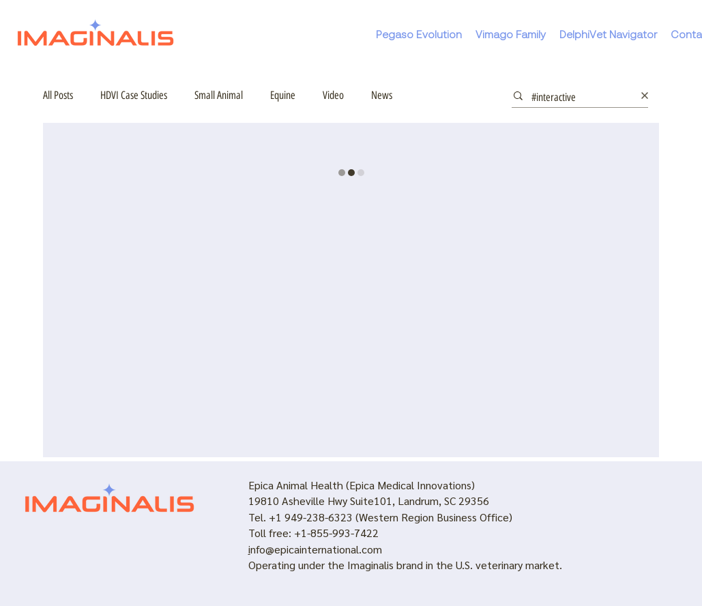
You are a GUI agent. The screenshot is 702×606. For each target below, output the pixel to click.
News (381, 95)
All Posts (58, 95)
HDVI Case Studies (133, 95)
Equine (282, 95)
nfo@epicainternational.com (316, 549)
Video (333, 95)
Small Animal (218, 95)
